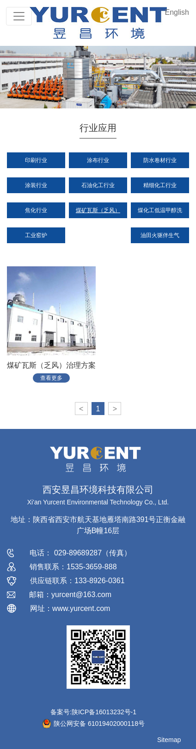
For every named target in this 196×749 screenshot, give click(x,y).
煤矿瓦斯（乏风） (98, 210)
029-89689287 (78, 553)
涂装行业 (36, 185)
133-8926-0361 (99, 581)
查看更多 (51, 378)
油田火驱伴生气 (160, 235)
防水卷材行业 (160, 160)
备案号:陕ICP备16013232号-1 (93, 712)
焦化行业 (36, 210)
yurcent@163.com (81, 594)
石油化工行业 (98, 185)
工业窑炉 (36, 235)
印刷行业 (36, 160)
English (177, 12)
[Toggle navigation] (19, 16)
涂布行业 (98, 160)
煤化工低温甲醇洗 (160, 210)
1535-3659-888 (92, 567)
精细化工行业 (160, 185)
